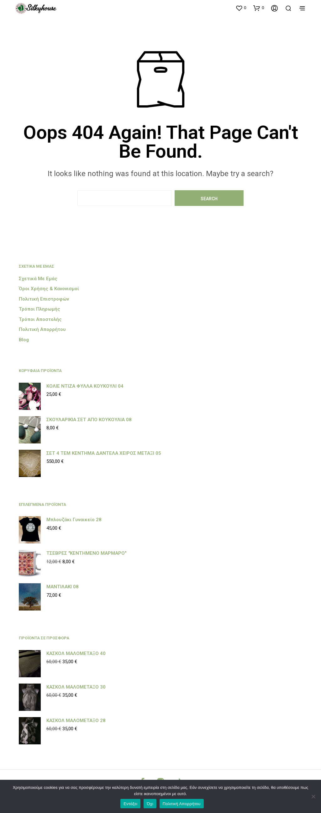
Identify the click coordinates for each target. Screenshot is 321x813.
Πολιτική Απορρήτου (42, 329)
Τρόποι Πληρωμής (39, 309)
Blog (24, 340)
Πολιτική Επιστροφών (44, 299)
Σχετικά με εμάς (38, 278)
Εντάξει (130, 803)
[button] (240, 8)
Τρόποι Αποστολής (40, 319)
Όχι (150, 803)
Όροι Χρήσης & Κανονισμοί (49, 288)
